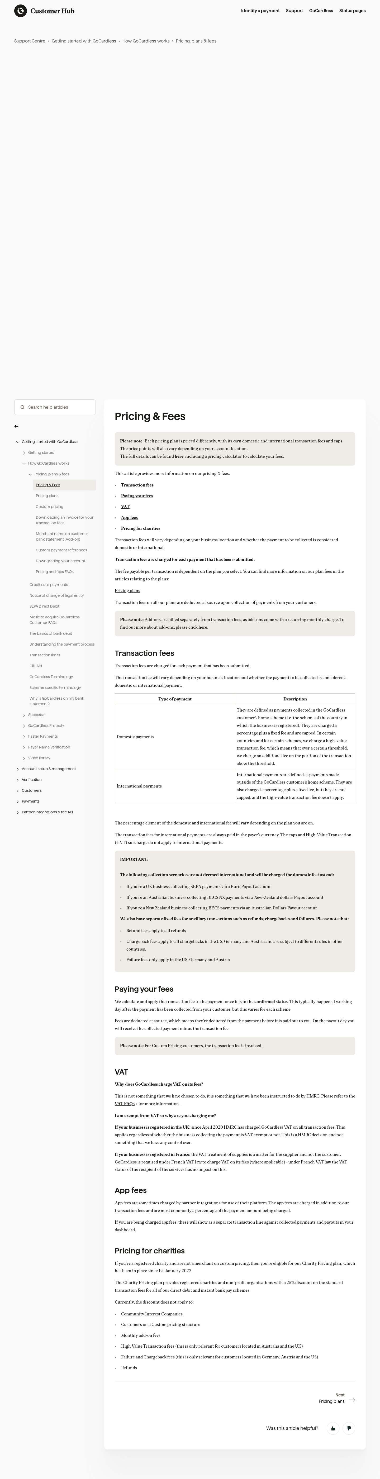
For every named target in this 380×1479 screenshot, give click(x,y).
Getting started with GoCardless (84, 41)
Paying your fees (137, 526)
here (179, 486)
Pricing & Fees (48, 515)
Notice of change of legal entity (57, 625)
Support (294, 10)
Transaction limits (45, 685)
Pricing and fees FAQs (55, 602)
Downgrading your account (60, 591)
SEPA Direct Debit (44, 636)
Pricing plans (47, 526)
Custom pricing (49, 537)
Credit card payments (49, 615)
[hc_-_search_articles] (55, 437)
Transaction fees (137, 515)
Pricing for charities (140, 558)
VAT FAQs (125, 1134)
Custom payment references (61, 580)
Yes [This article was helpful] (333, 1428)
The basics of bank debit (51, 663)
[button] (55, 456)
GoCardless (321, 10)
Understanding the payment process (62, 674)
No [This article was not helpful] (349, 1428)
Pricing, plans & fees (196, 41)
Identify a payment (260, 10)
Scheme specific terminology (55, 717)
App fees (129, 547)
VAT (125, 537)
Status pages (352, 10)
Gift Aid (36, 696)
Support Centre (29, 41)
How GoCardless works (146, 41)
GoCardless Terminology (51, 707)
